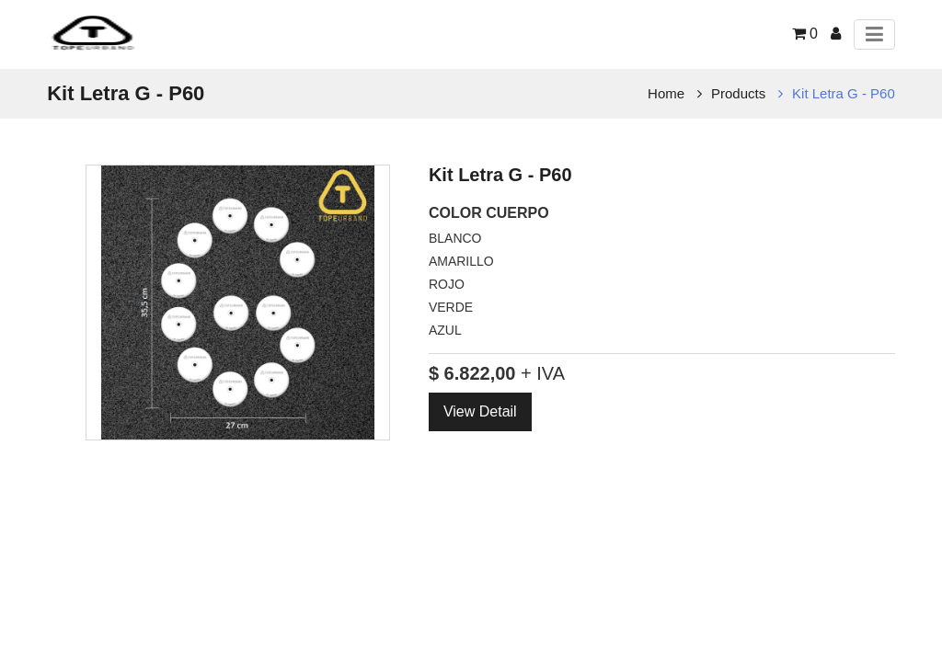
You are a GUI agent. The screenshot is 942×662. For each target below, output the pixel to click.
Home (666, 93)
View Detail (480, 411)
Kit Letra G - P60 (843, 93)
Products (738, 93)
